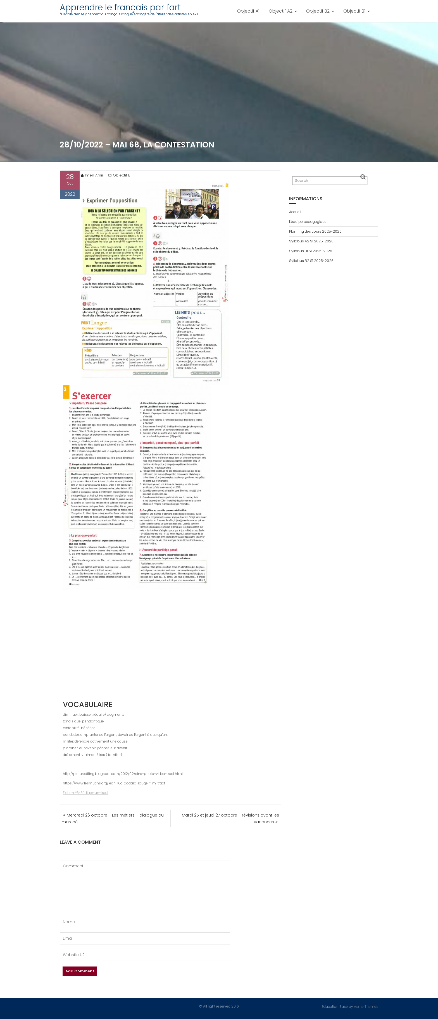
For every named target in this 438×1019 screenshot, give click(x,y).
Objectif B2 (318, 11)
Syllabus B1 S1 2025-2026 (310, 251)
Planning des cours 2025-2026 (315, 231)
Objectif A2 (280, 11)
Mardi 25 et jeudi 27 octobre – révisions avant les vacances (230, 818)
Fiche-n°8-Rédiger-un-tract (85, 792)
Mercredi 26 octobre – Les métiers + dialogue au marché (113, 818)
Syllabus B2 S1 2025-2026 (311, 260)
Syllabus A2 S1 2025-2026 (311, 241)
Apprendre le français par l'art (120, 7)
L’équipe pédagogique (308, 221)
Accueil (295, 211)
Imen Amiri (92, 175)
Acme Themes (366, 1006)
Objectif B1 (354, 11)
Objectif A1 (248, 11)
